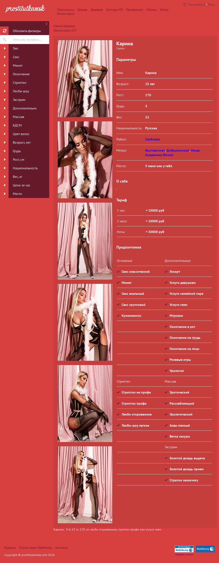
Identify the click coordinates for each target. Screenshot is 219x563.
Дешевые (97, 10)
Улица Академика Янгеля (172, 152)
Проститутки (65, 10)
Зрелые (82, 10)
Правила (10, 548)
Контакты (61, 548)
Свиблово (152, 139)
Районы (151, 10)
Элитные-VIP (114, 10)
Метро (164, 10)
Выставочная (155, 150)
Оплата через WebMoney (35, 548)
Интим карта (65, 14)
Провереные (134, 10)
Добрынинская (177, 150)
